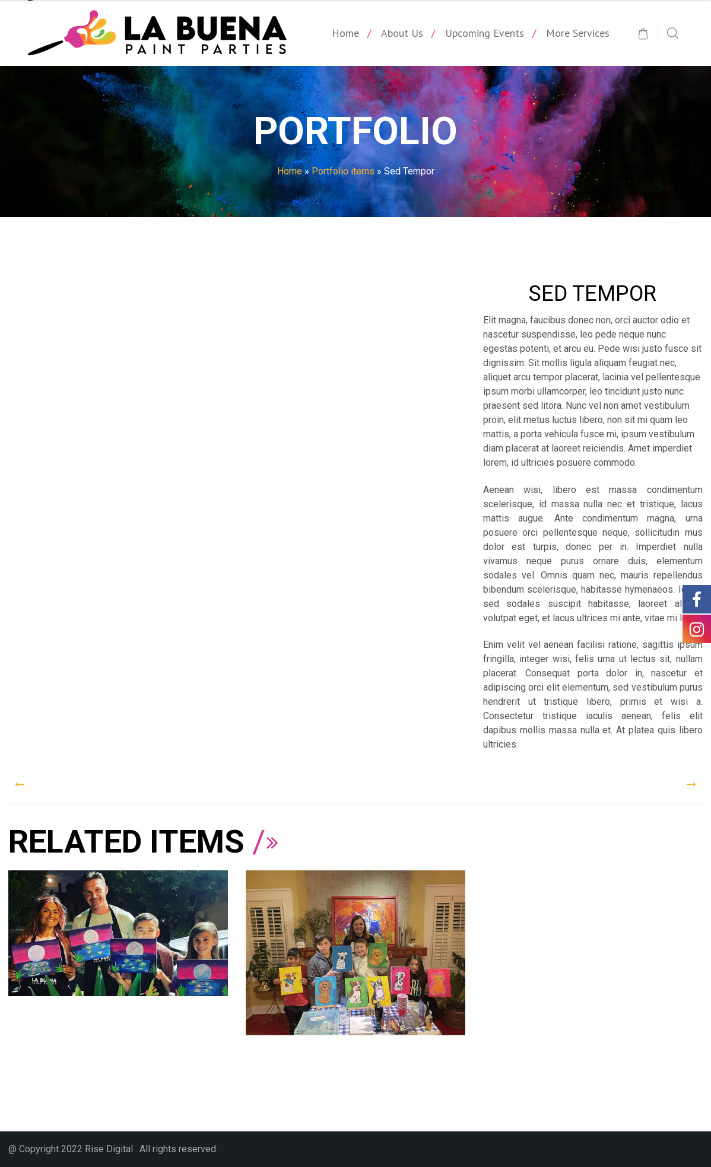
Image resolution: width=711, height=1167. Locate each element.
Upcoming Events (484, 33)
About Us (402, 33)
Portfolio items (343, 171)
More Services (578, 33)
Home (345, 33)
